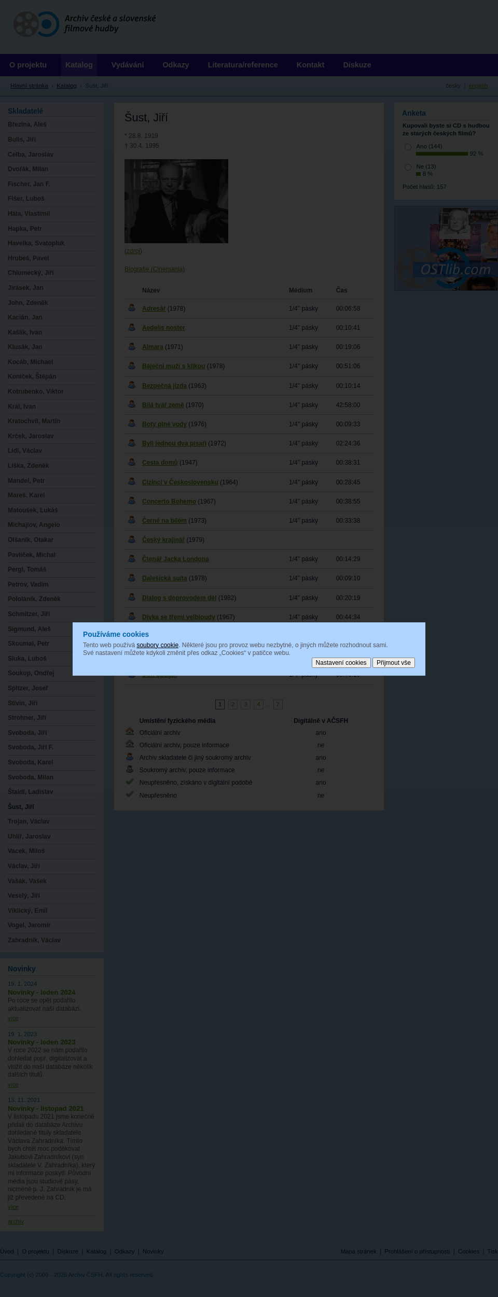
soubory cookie (157, 644)
